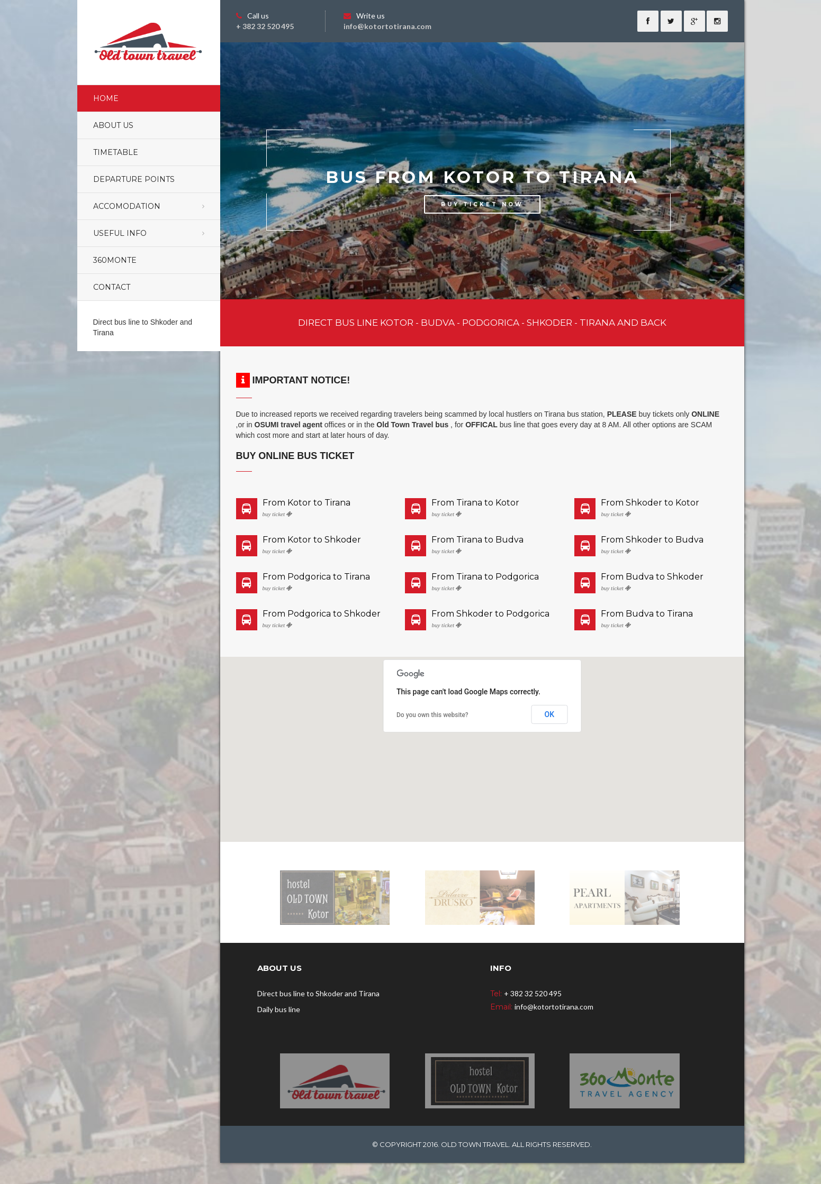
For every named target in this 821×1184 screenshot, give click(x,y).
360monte (115, 260)
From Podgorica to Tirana (316, 577)
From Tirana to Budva (477, 540)
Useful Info (120, 233)
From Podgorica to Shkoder (322, 614)
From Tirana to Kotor (475, 503)
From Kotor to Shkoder (312, 540)
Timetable (115, 152)
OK (550, 714)
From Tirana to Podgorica (485, 577)
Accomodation (126, 206)
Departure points (134, 179)
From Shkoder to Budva (652, 540)
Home (106, 98)
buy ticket (277, 514)
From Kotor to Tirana (306, 503)
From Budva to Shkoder (652, 577)
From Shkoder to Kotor (650, 503)
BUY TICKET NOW (482, 204)
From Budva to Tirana (647, 614)
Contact (111, 287)
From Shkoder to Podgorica (490, 614)
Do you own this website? (432, 715)
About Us (113, 125)
